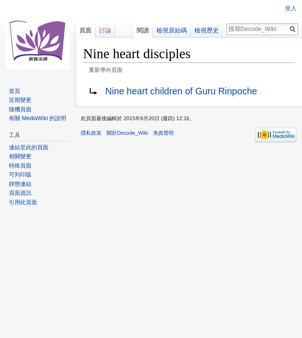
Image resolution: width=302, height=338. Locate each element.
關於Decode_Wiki (127, 133)
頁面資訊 (20, 193)
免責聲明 (163, 133)
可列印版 (20, 174)
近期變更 (20, 100)
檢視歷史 (206, 30)
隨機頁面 (20, 109)
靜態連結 (20, 184)
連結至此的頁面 (28, 147)
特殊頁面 (20, 165)
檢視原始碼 (171, 30)
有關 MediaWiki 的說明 (37, 118)
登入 (290, 8)
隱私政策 (91, 133)
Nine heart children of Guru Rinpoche (181, 91)
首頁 (14, 91)
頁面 (85, 30)
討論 (105, 30)
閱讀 (143, 30)
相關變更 (20, 156)
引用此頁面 (23, 202)
